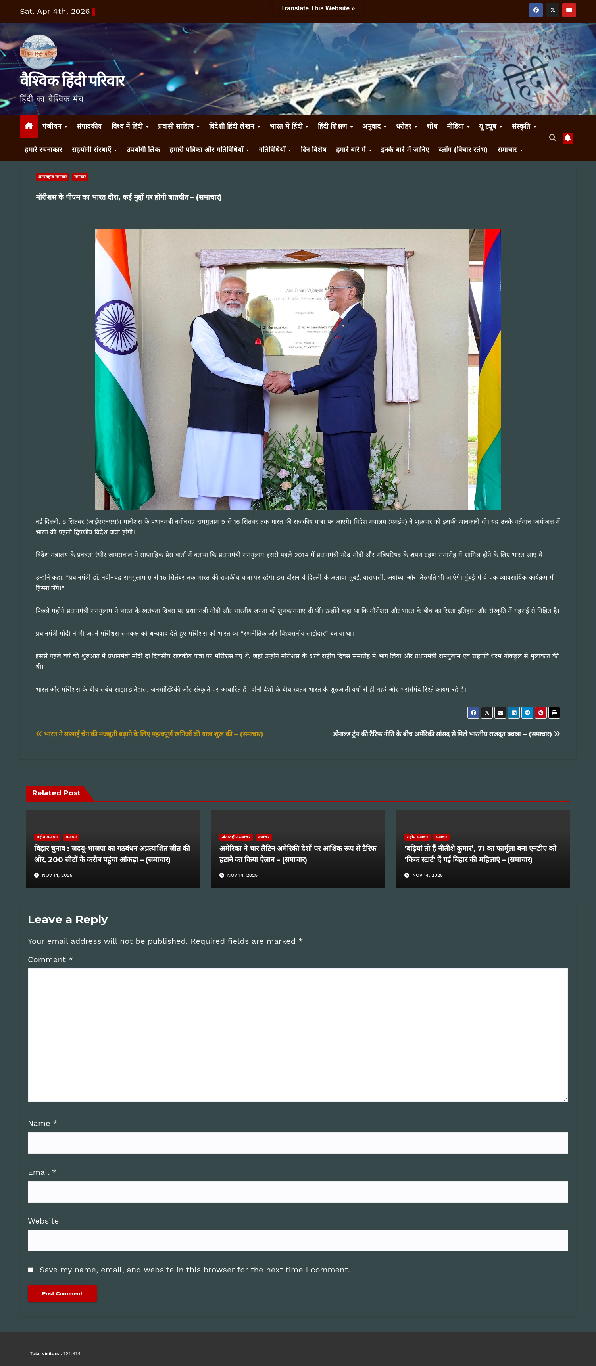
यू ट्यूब (489, 126)
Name (43, 1123)
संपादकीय (89, 126)
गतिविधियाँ (273, 150)
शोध (432, 126)
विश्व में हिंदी (128, 126)
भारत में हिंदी (287, 126)
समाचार (508, 150)
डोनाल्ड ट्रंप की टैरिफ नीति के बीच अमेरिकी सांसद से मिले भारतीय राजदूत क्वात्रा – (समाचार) (446, 734)
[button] (552, 138)
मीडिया (456, 126)
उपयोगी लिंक (143, 150)
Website (43, 1221)
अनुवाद (372, 126)
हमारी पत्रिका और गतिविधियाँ (207, 150)
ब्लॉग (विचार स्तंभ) (463, 150)
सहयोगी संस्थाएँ (92, 150)
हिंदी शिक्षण (334, 126)
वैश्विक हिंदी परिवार (72, 80)
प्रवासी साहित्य (177, 126)
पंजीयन (53, 126)
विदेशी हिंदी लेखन (233, 126)
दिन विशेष (314, 150)
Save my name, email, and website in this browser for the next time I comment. (195, 1269)
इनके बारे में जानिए (405, 150)
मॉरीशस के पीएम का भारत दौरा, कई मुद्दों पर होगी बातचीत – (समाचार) (129, 197)
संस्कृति (522, 126)
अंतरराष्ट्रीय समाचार (52, 177)
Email (42, 1172)
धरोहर (405, 126)
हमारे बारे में (352, 150)
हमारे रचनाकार (43, 150)
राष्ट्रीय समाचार (47, 837)
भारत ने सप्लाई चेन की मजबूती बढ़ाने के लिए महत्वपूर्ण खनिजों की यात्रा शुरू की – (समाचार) (149, 734)
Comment (50, 959)
